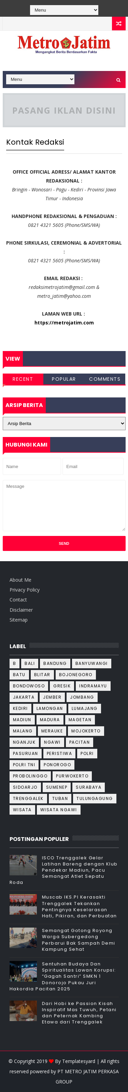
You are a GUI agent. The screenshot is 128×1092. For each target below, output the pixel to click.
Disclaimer (21, 610)
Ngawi (52, 742)
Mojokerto (86, 731)
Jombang (82, 697)
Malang (23, 731)
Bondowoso (29, 686)
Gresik (62, 686)
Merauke (52, 731)
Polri (87, 753)
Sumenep (57, 787)
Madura (50, 720)
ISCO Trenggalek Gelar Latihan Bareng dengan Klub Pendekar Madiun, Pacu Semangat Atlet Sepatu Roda (64, 870)
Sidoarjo (25, 787)
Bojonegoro (76, 675)
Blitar (42, 675)
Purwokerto (72, 776)
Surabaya (88, 787)
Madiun (22, 720)
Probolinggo (30, 776)
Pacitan (79, 742)
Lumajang (85, 708)
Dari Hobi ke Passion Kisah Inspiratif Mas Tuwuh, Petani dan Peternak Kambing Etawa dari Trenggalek (79, 1012)
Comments (104, 379)
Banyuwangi (91, 663)
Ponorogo (57, 765)
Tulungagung (94, 798)
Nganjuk (24, 742)
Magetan (80, 720)
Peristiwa (59, 753)
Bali (30, 663)
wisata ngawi (58, 810)
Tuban (60, 798)
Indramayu (93, 686)
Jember (52, 697)
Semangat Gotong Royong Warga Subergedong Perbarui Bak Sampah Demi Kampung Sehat (78, 939)
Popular (64, 379)
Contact (18, 599)
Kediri (20, 708)
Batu (19, 675)
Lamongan (50, 708)
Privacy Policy (25, 589)
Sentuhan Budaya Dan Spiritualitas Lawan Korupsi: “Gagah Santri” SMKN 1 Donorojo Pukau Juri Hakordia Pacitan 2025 (63, 976)
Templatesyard (78, 1061)
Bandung (55, 663)
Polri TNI (24, 765)
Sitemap (19, 619)
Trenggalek (28, 798)
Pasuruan (25, 753)
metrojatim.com (74, 322)
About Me (20, 580)
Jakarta (24, 697)
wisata (22, 810)
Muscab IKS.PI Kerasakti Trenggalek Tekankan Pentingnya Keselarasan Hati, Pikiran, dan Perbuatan (79, 906)
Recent (23, 379)
